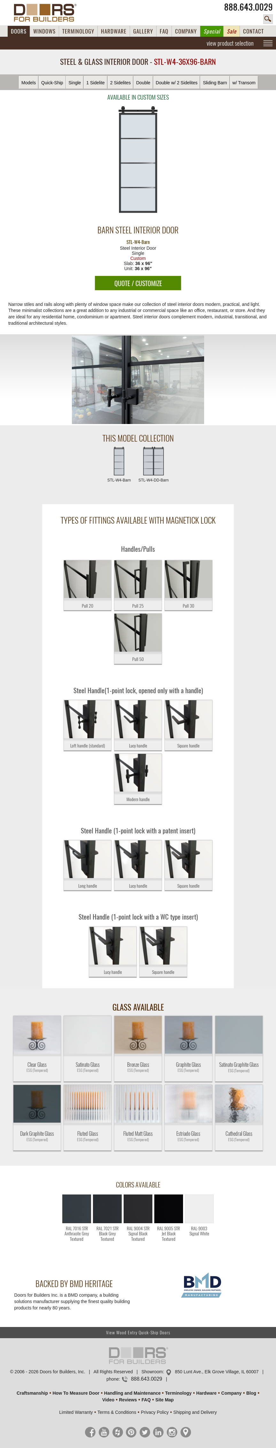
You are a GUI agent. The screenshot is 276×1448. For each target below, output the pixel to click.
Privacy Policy (155, 1412)
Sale (231, 31)
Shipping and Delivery (195, 1412)
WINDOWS (44, 31)
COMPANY (186, 31)
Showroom (152, 1371)
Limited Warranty (76, 1412)
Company (231, 1393)
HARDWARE (113, 31)
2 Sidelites (120, 82)
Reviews (128, 1399)
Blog (251, 1393)
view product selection (230, 43)
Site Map (164, 1399)
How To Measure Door (76, 1393)
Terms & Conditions (116, 1412)
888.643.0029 (248, 7)
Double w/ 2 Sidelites (177, 82)
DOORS (19, 31)
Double (143, 82)
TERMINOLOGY (78, 31)
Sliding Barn (215, 82)
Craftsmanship (32, 1393)
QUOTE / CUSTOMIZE (138, 283)
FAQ (164, 31)
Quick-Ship (52, 82)
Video (108, 1399)
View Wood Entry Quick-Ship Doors (138, 1333)
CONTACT (253, 31)
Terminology (178, 1393)
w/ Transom (244, 82)
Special (211, 31)
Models (28, 82)
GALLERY (143, 31)
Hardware (206, 1393)
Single (74, 82)
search (268, 19)
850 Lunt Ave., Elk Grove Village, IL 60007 (216, 1371)
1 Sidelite (95, 82)
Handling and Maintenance (132, 1393)
